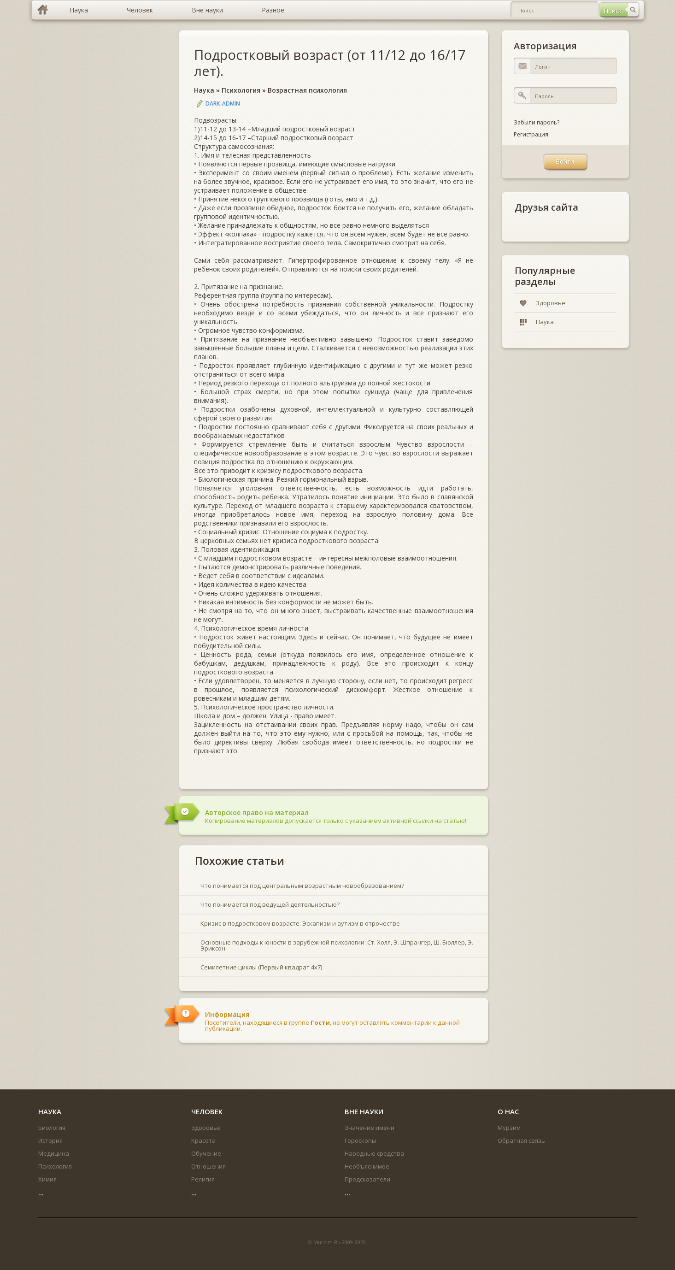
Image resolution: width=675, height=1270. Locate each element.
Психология (241, 90)
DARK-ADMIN (222, 103)
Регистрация (531, 134)
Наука (204, 90)
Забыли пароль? (536, 122)
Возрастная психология (307, 90)
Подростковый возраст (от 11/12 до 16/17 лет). (330, 63)
